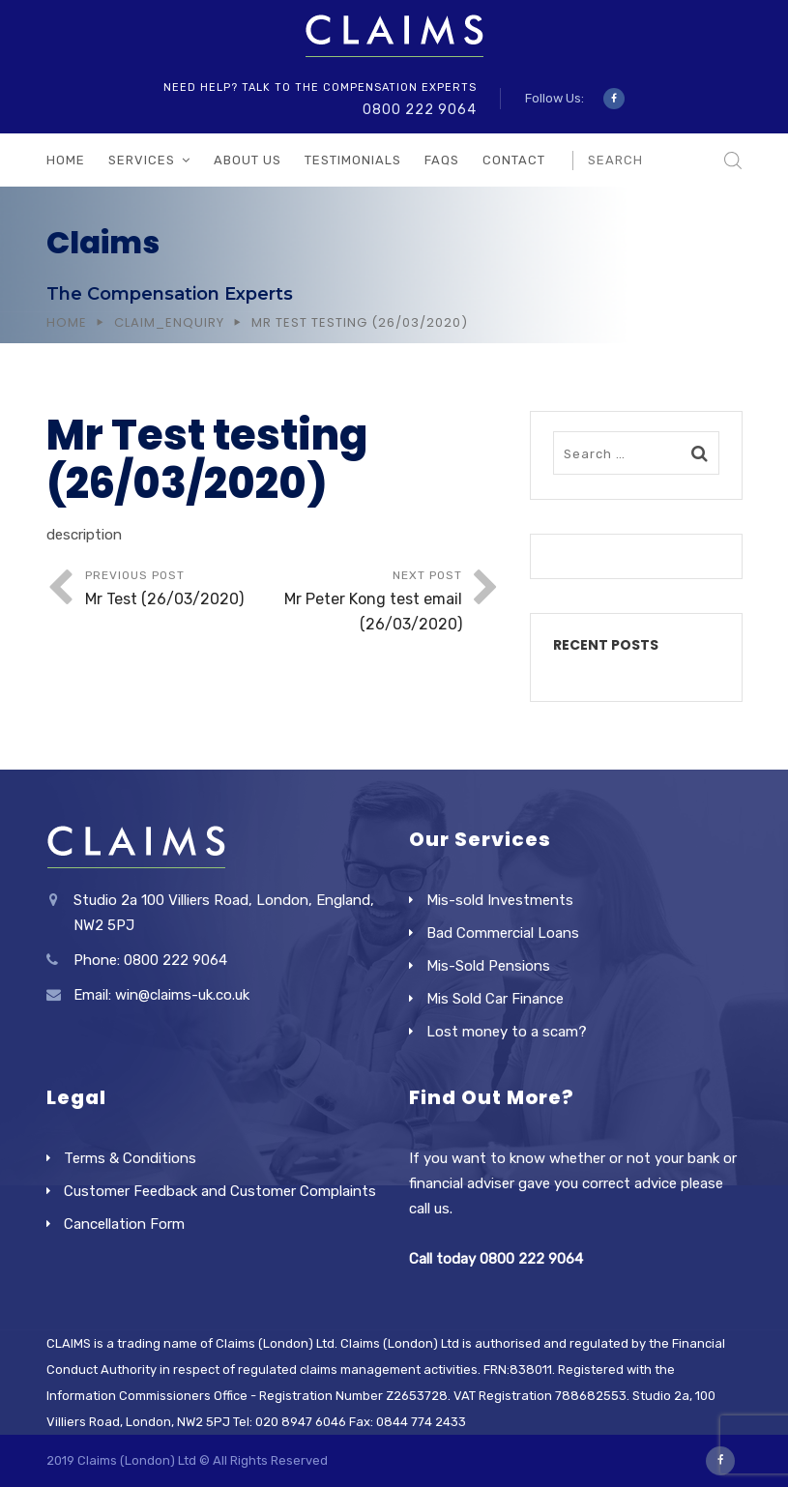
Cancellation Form (124, 1224)
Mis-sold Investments (499, 900)
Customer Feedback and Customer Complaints (220, 1191)
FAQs (441, 160)
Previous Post (179, 590)
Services (141, 160)
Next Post (368, 603)
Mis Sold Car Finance (495, 998)
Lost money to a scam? (506, 1031)
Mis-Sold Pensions (488, 966)
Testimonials (353, 160)
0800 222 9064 (420, 110)
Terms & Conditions (130, 1158)
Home (65, 160)
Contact (513, 160)
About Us (247, 160)
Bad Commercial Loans (502, 933)
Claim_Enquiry (169, 322)
